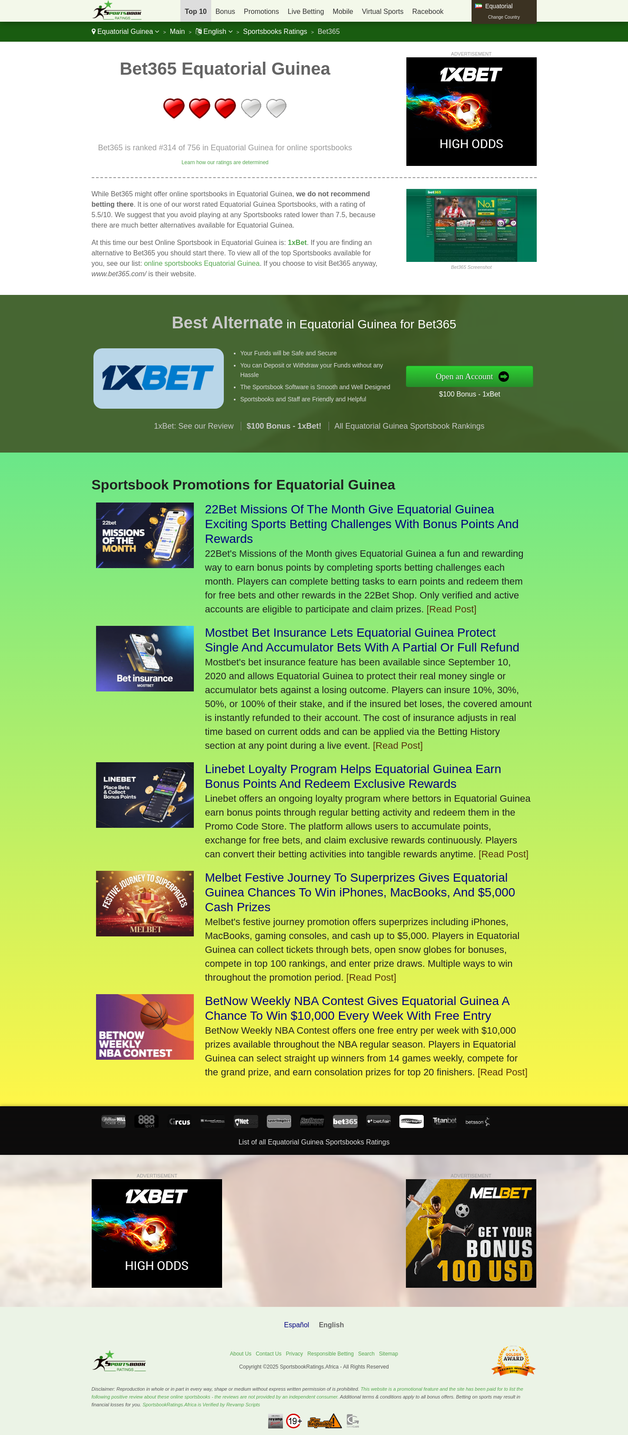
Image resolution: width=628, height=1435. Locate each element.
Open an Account (470, 376)
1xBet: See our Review (193, 431)
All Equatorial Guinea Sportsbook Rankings (409, 431)
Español (296, 1325)
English (214, 31)
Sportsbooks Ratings (275, 31)
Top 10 (195, 11)
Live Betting (306, 11)
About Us (240, 1354)
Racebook (427, 11)
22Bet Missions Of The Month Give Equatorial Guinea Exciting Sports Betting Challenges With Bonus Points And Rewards (362, 524)
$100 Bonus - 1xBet (475, 393)
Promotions (261, 11)
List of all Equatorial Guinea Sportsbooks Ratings (314, 1142)
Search (366, 1354)
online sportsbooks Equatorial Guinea (201, 263)
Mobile (343, 11)
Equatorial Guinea (125, 31)
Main (177, 31)
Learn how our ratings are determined (225, 162)
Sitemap (388, 1354)
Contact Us (268, 1354)
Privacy (294, 1354)
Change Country (504, 17)
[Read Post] (451, 609)
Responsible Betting (330, 1354)
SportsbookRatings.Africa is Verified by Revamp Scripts (201, 1404)
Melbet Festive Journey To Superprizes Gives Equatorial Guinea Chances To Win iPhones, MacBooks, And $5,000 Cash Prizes (360, 892)
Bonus (225, 11)
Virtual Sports (383, 11)
